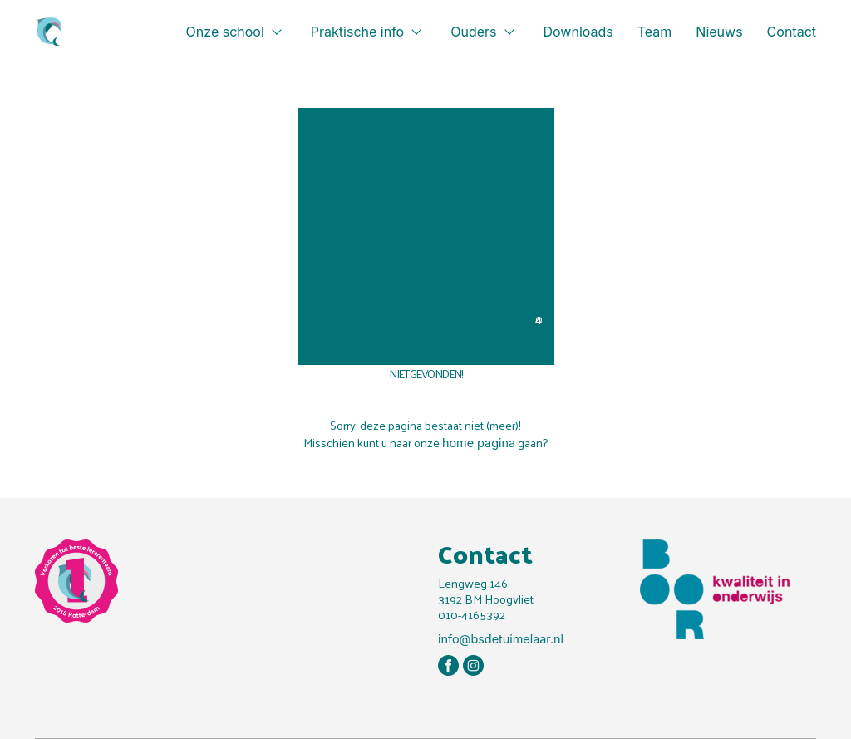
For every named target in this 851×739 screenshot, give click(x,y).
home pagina (478, 443)
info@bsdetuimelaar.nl (500, 639)
